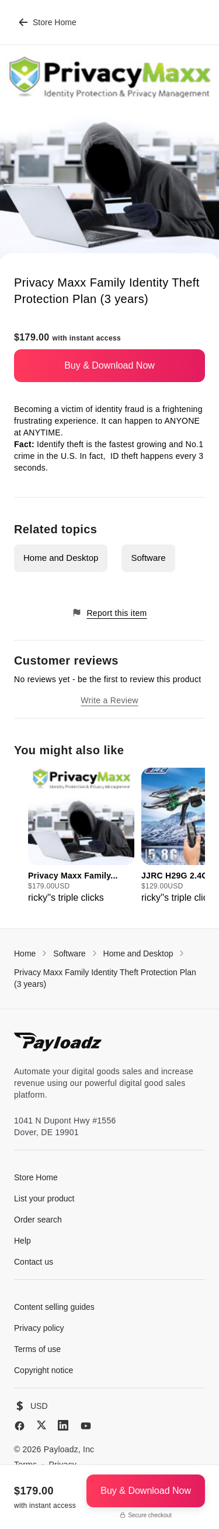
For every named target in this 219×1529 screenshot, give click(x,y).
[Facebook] (19, 1426)
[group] (81, 836)
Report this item (109, 613)
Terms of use (37, 1349)
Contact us (33, 1261)
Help (22, 1240)
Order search (38, 1219)
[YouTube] (86, 1426)
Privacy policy (39, 1328)
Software (148, 558)
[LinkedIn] (63, 1425)
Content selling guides (54, 1307)
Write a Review (109, 700)
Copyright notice (43, 1370)
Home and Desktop (60, 558)
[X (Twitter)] (41, 1425)
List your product (44, 1198)
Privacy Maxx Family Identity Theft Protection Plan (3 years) (105, 978)
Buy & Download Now (109, 365)
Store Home (48, 22)
